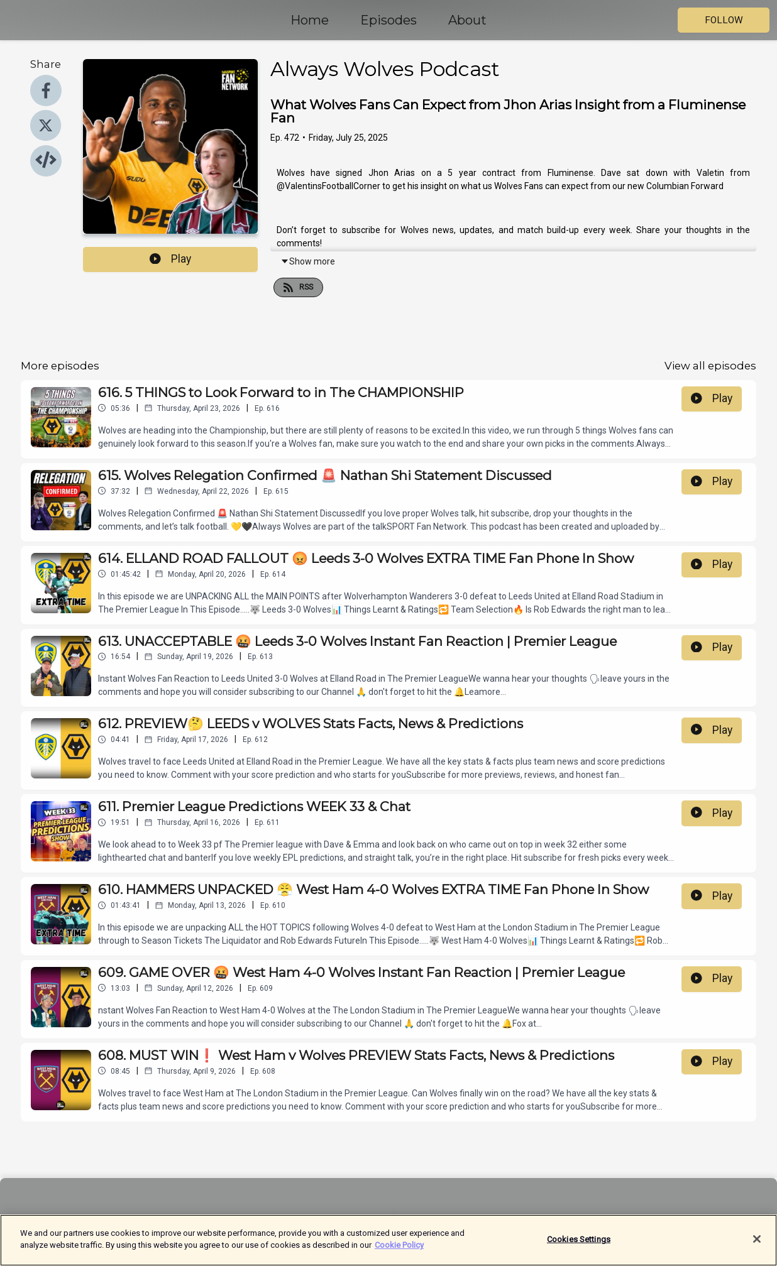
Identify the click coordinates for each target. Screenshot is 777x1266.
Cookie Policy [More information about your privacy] (399, 1250)
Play (170, 259)
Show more (307, 261)
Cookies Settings (578, 1244)
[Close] (757, 1244)
